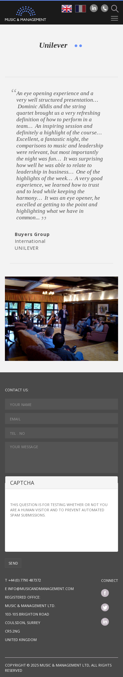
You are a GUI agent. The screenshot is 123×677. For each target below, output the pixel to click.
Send (13, 563)
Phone (105, 8)
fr (80, 8)
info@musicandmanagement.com (41, 588)
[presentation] (60, 534)
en (67, 8)
